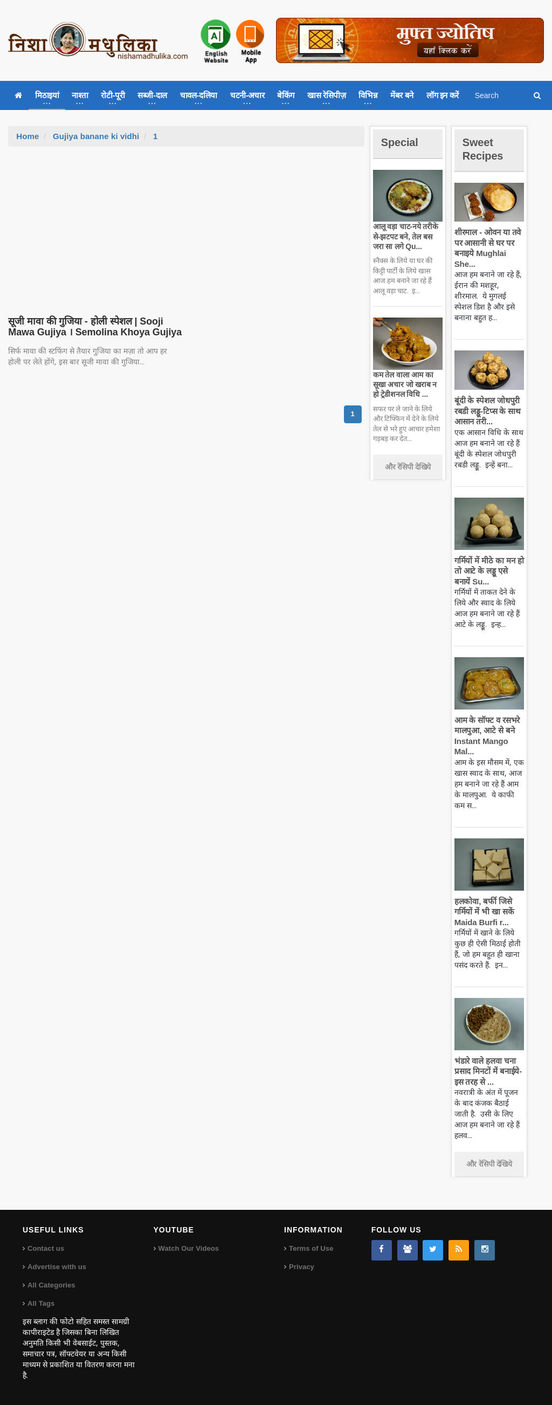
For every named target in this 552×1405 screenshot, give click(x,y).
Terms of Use (311, 1248)
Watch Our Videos (188, 1248)
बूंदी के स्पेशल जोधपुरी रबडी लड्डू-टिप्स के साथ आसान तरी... (486, 411)
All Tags (40, 1303)
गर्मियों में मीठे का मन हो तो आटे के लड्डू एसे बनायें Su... (488, 571)
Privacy (301, 1267)
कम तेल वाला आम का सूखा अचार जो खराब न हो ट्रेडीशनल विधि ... (404, 384)
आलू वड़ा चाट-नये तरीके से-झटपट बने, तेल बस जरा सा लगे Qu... (408, 236)
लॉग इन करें (442, 95)
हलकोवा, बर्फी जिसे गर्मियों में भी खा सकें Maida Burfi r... (483, 912)
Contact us (45, 1248)
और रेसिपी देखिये (408, 467)
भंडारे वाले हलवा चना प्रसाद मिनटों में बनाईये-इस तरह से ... (487, 1071)
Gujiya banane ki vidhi (95, 136)
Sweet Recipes (485, 148)
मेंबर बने (401, 95)
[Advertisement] (186, 227)
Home (27, 136)
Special (401, 142)
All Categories (50, 1285)
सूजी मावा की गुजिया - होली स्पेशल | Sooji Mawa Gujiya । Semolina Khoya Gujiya (92, 327)
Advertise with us (56, 1267)
